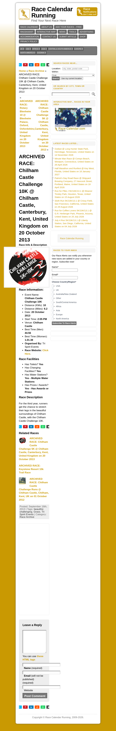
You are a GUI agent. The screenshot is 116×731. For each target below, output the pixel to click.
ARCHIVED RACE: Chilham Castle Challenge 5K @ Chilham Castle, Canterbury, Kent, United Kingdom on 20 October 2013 (41, 125)
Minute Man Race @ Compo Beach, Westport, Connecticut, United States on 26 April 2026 (74, 161)
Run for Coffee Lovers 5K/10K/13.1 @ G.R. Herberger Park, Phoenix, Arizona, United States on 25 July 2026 (74, 213)
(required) (33, 672)
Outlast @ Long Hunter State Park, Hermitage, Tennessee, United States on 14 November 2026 (74, 152)
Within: (55, 71)
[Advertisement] (34, 569)
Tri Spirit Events (32, 513)
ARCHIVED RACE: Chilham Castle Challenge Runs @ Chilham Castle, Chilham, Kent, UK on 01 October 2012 (34, 489)
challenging (26, 511)
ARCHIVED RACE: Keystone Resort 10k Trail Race (31, 469)
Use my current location (71, 78)
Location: (56, 68)
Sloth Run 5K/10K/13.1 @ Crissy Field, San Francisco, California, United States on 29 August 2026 (74, 203)
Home (22, 71)
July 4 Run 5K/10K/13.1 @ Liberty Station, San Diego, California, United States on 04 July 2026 (73, 223)
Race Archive (36, 71)
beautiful (38, 509)
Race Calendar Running (52, 12)
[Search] (70, 94)
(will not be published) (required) (33, 684)
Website (28, 694)
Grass (37, 511)
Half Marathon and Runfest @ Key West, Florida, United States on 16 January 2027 (74, 171)
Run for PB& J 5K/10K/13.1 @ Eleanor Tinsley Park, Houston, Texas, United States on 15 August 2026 (73, 194)
